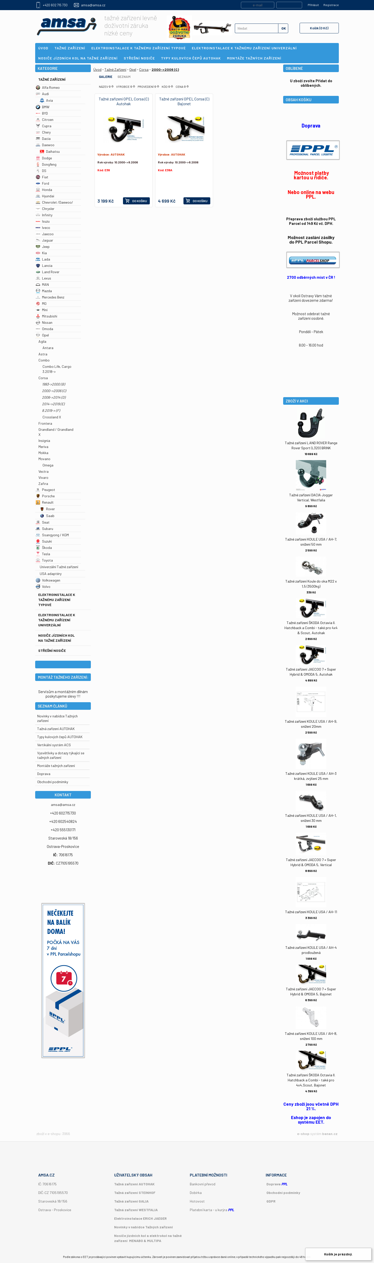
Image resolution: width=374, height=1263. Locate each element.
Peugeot (45, 489)
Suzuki (44, 541)
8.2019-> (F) (51, 410)
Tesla (43, 554)
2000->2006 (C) (54, 391)
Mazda (44, 291)
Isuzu (43, 221)
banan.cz (330, 1133)
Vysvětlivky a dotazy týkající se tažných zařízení (60, 755)
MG (41, 303)
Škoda (44, 547)
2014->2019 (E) (53, 404)
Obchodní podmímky (52, 782)
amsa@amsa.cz (93, 5)
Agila (42, 341)
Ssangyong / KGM (52, 535)
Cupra (43, 126)
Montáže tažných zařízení (56, 765)
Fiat (42, 177)
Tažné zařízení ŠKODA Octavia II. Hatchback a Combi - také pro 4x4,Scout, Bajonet (311, 1080)
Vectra (43, 471)
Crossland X (52, 417)
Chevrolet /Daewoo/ (54, 202)
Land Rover (47, 272)
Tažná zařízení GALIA (131, 1201)
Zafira (43, 483)
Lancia (44, 265)
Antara (48, 348)
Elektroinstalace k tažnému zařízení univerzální (56, 620)
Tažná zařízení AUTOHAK (56, 728)
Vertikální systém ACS (54, 745)
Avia (46, 100)
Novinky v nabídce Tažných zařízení (143, 1227)
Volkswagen (48, 580)
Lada (43, 259)
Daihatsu (50, 151)
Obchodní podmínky (283, 1192)
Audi (42, 94)
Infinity (44, 215)
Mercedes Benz (50, 297)
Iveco (43, 227)
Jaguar (44, 240)
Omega (48, 465)
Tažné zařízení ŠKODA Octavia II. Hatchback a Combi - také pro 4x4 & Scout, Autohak (311, 627)
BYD (42, 113)
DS (41, 170)
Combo (44, 360)
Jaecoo (45, 234)
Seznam (124, 77)
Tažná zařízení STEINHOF (134, 1192)
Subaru (44, 528)
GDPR (271, 1201)
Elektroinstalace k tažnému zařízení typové (56, 599)
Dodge (44, 158)
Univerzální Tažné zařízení (59, 567)
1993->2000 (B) (53, 384)
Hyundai (45, 196)
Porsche (45, 496)
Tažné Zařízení (52, 79)
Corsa (43, 378)
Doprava (43, 774)
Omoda (44, 329)
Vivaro (43, 477)
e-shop (303, 1133)
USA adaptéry (50, 573)
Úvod (97, 69)
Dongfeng (46, 164)
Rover (47, 509)
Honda (44, 189)
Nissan (44, 322)
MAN (42, 284)
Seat (43, 522)
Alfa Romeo (48, 87)
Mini (42, 310)
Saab (47, 515)
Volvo (43, 586)
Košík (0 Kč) (319, 28)
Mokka (43, 453)
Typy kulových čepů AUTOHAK (59, 737)
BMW (42, 107)
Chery (43, 132)
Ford (42, 183)
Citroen (44, 119)
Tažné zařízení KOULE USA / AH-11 (311, 912)
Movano (44, 459)
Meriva (43, 446)
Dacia (43, 138)
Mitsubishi (46, 316)
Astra (42, 354)
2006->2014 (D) (54, 397)
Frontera (45, 423)
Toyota (44, 560)
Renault (45, 502)
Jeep (43, 246)
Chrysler (45, 208)
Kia (41, 253)
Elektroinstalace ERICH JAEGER (140, 1218)
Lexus (43, 278)
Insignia (44, 440)
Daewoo (45, 145)
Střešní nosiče (52, 650)
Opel (42, 335)
